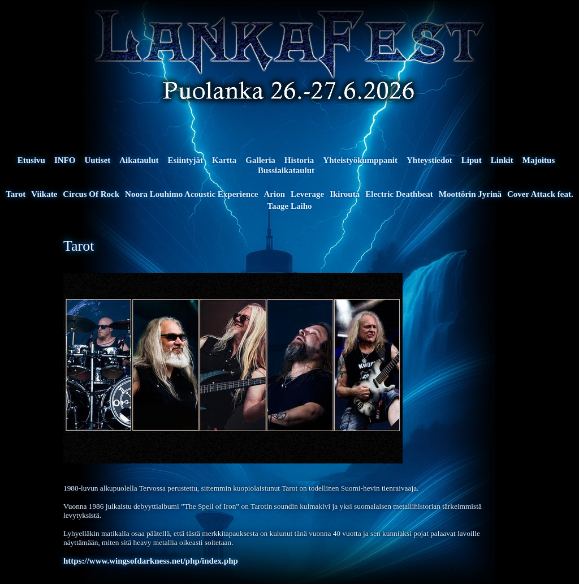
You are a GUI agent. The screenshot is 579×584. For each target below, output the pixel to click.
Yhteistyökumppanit (360, 160)
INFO (65, 160)
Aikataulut (138, 160)
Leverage (307, 194)
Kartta (224, 160)
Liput (471, 160)
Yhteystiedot (429, 160)
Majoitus (538, 160)
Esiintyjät (185, 160)
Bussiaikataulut (286, 170)
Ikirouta (345, 194)
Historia (299, 160)
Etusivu (31, 160)
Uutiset (97, 160)
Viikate (44, 194)
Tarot (15, 194)
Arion (274, 194)
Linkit (502, 160)
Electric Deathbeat (399, 194)
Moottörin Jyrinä (470, 194)
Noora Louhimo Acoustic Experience (191, 194)
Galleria (260, 160)
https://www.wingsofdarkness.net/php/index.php (150, 560)
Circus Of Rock (91, 194)
